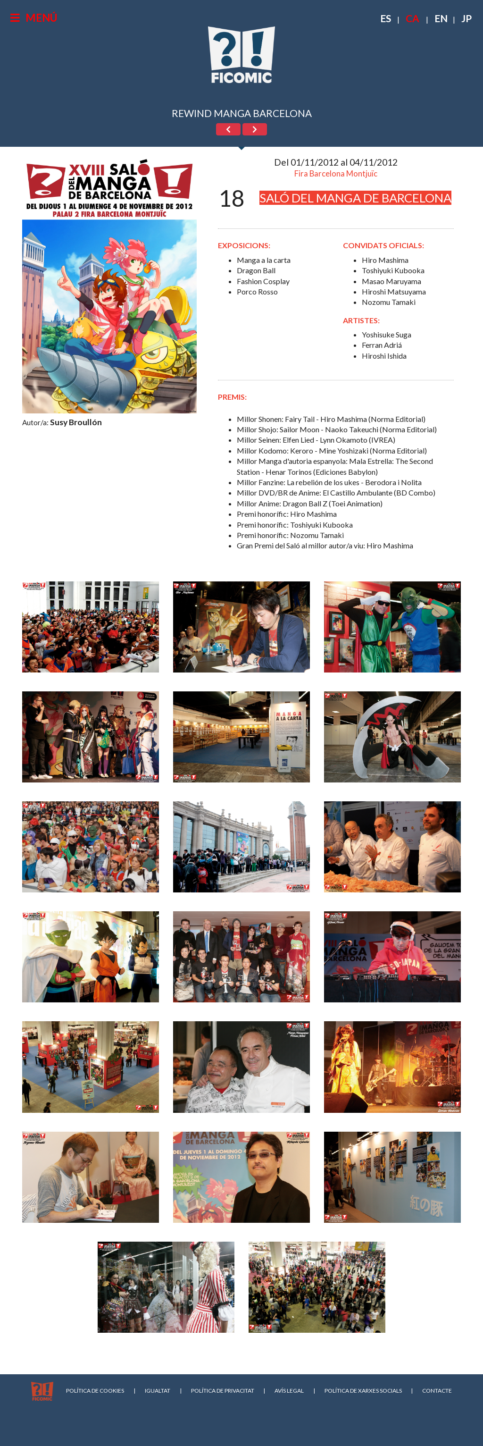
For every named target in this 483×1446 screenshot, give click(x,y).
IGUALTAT (157, 1390)
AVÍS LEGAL (289, 1390)
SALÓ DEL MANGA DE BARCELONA (355, 198)
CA (412, 18)
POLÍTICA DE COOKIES (95, 1390)
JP (466, 18)
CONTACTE (437, 1390)
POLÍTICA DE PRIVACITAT (222, 1390)
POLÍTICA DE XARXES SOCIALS (363, 1390)
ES (385, 18)
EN (441, 18)
